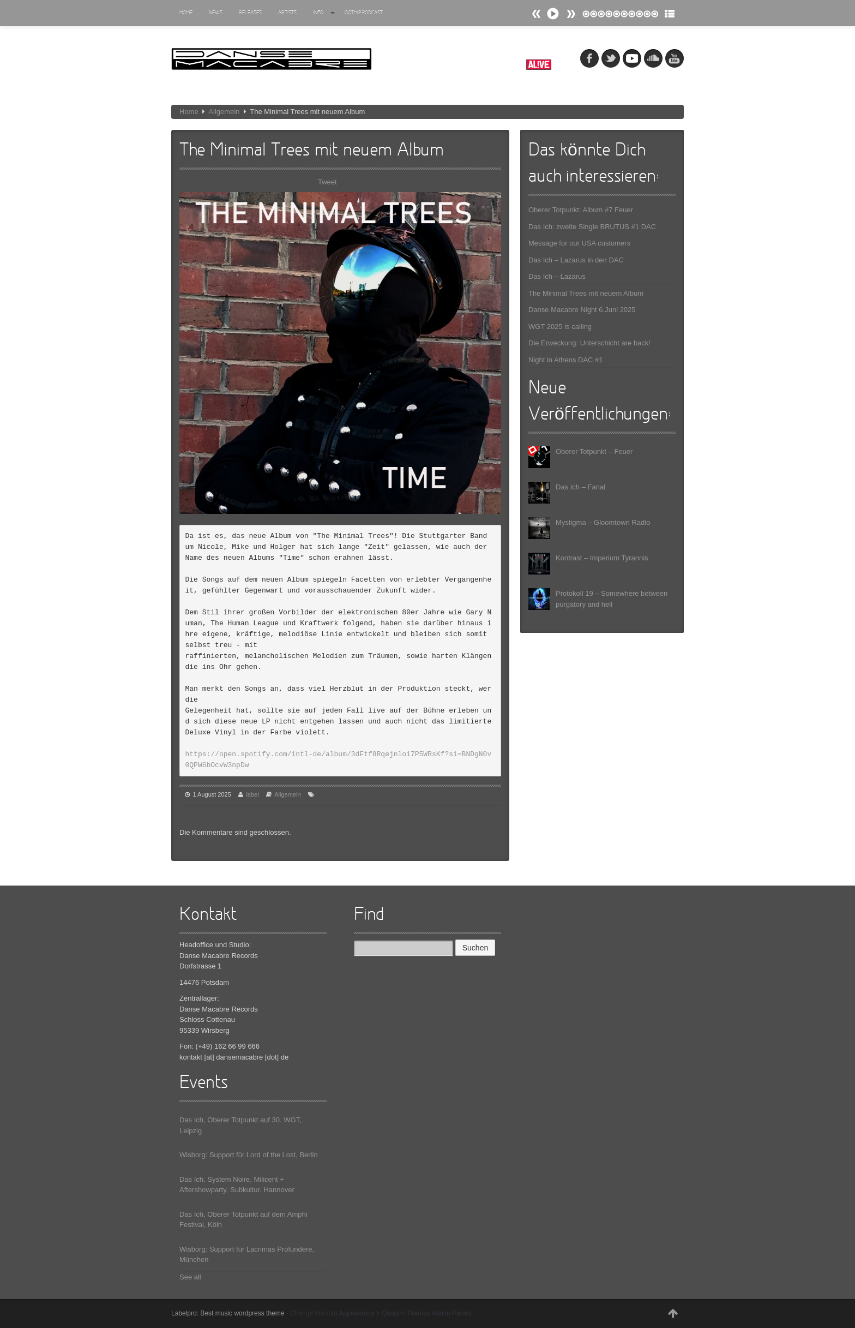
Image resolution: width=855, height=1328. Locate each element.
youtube (674, 58)
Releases (250, 12)
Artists (287, 12)
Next (536, 14)
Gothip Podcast (364, 12)
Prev (570, 14)
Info (324, 12)
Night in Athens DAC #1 (565, 360)
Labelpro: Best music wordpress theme (227, 1313)
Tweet (327, 182)
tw (610, 58)
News (215, 12)
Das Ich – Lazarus (557, 276)
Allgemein (223, 111)
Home (185, 12)
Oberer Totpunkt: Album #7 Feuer (580, 210)
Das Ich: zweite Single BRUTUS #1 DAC (592, 227)
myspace (632, 58)
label (252, 794)
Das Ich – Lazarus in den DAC (576, 260)
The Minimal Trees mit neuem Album (585, 293)
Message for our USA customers (579, 243)
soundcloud (653, 58)
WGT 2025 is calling (560, 326)
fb (589, 58)
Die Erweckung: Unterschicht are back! (589, 343)
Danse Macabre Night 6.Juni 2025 (582, 310)
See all (190, 1277)
